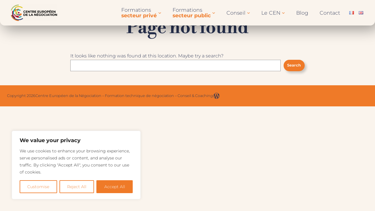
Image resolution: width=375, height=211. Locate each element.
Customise (38, 186)
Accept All (114, 186)
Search (294, 65)
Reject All (76, 186)
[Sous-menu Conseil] (248, 12)
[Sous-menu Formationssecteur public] (213, 12)
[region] (76, 165)
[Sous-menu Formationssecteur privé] (159, 12)
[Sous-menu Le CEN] (283, 12)
